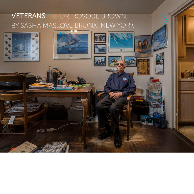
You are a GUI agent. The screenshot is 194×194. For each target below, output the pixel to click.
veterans (28, 16)
